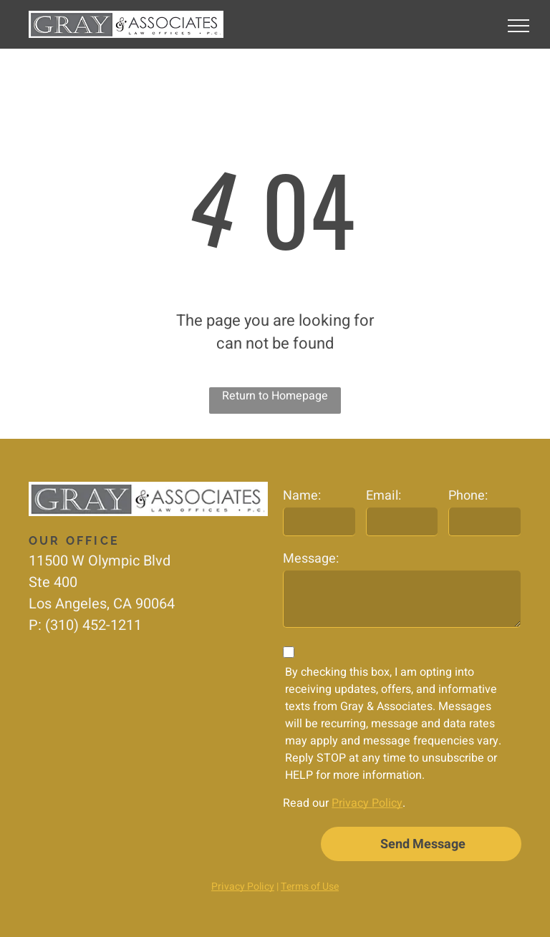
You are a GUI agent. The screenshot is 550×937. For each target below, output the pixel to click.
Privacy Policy (367, 803)
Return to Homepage (275, 395)
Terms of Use (310, 886)
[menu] (518, 25)
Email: (383, 495)
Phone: (468, 495)
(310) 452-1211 (93, 625)
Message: (311, 558)
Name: (302, 495)
